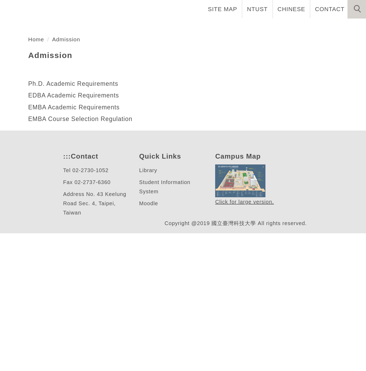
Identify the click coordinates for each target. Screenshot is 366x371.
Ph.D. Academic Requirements (75, 221)
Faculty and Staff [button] (256, 26)
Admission (68, 177)
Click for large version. (244, 340)
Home (175, 26)
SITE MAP (227, 9)
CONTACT (331, 9)
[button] (356, 9)
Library (148, 308)
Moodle (149, 341)
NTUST (261, 9)
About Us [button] (208, 26)
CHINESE (294, 9)
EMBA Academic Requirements (75, 244)
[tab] (185, 137)
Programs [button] (305, 26)
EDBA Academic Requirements (75, 233)
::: (66, 294)
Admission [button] (345, 26)
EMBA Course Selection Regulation (80, 256)
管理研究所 (40, 117)
